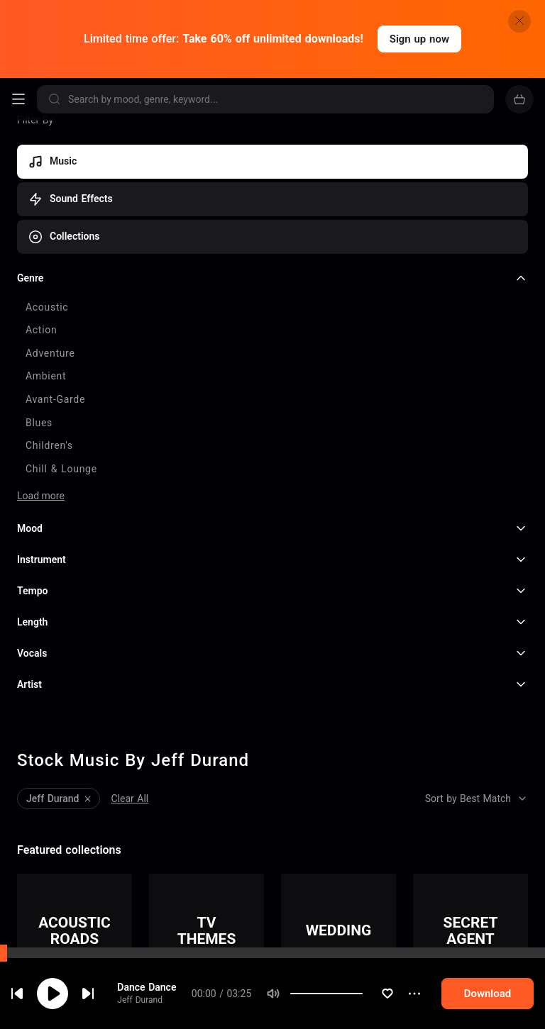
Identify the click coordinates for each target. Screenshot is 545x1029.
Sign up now (419, 39)
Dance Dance (84, 820)
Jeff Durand (78, 834)
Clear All (130, 595)
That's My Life (87, 870)
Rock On (74, 920)
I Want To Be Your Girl (105, 1019)
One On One (82, 969)
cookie (62, 991)
